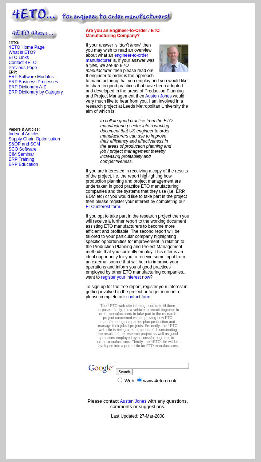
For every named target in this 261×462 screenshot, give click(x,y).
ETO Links (19, 57)
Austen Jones (158, 96)
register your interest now (125, 277)
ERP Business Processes (33, 81)
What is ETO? (22, 52)
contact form (138, 296)
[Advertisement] (45, 111)
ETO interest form (103, 206)
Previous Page (23, 67)
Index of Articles (24, 133)
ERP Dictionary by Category (36, 92)
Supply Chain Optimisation (34, 139)
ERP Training (21, 159)
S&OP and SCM (24, 144)
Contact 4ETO (23, 62)
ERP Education (23, 164)
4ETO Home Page (27, 47)
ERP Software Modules (31, 76)
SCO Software (23, 149)
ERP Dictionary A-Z (27, 86)
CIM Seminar (21, 154)
